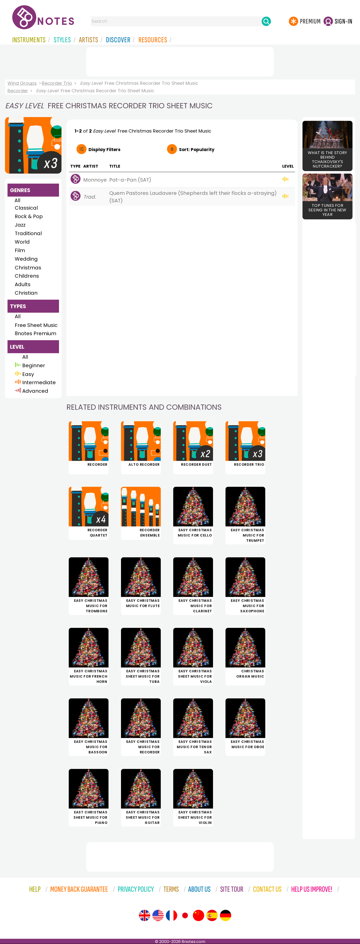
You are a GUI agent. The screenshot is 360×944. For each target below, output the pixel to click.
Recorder (18, 91)
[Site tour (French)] (171, 915)
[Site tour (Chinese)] (198, 915)
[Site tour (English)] (144, 915)
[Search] (266, 21)
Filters (104, 150)
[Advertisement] (180, 61)
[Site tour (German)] (225, 915)
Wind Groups (22, 83)
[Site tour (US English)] (158, 915)
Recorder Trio (57, 83)
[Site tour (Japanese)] (185, 915)
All (17, 200)
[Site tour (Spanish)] (212, 915)
